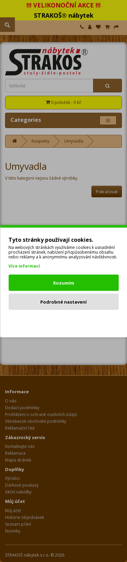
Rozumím (63, 282)
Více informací (24, 266)
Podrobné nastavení (63, 301)
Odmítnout (63, 321)
